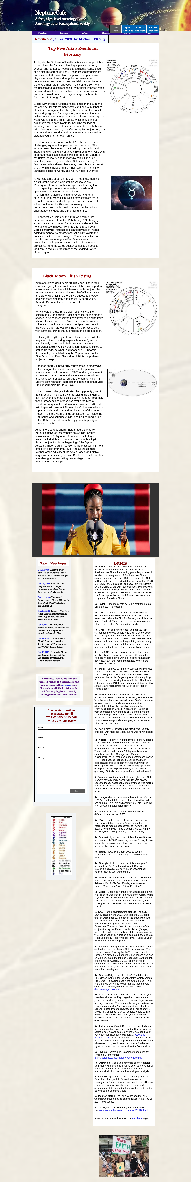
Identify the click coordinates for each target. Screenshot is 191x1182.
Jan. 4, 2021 (43, 624)
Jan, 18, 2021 (43, 651)
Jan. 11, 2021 (43, 638)
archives (137, 1118)
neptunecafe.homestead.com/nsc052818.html (123, 1110)
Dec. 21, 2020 (44, 596)
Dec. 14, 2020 (44, 583)
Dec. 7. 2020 (43, 569)
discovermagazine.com (106, 989)
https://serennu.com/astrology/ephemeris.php (118, 1057)
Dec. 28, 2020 (44, 610)
